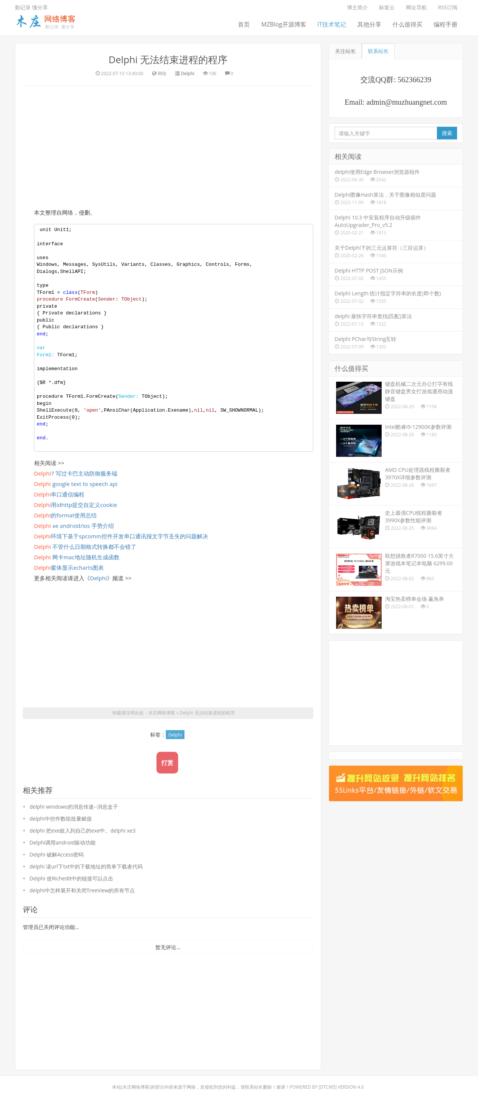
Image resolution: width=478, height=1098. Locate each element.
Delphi (187, 73)
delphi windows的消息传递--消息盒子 (74, 806)
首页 (244, 24)
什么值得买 (407, 24)
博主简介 (357, 7)
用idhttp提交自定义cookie (75, 504)
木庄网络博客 (161, 713)
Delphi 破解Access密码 (57, 854)
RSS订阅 (447, 7)
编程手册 (445, 24)
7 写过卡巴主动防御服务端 (75, 473)
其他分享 (369, 24)
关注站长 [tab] (345, 51)
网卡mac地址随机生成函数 (77, 556)
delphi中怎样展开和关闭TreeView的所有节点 (82, 890)
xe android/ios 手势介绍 (74, 525)
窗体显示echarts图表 (69, 567)
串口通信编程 (59, 494)
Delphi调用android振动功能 (63, 842)
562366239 (414, 80)
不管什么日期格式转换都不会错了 (85, 546)
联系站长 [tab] (378, 51)
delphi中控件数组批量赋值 (61, 818)
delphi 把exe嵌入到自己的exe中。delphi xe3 (83, 830)
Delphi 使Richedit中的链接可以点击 (71, 878)
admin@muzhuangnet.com (406, 102)
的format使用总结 (65, 515)
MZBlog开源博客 (283, 24)
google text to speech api (76, 483)
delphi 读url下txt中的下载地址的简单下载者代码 (86, 866)
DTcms (327, 1086)
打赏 (167, 762)
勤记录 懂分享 (31, 7)
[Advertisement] (168, 145)
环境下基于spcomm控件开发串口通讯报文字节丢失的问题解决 (121, 535)
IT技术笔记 (331, 24)
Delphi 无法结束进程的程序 (167, 59)
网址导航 (416, 7)
